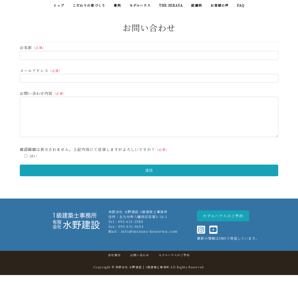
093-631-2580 (130, 228)
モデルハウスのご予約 (174, 262)
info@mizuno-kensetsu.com (149, 238)
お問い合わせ (139, 262)
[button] (223, 222)
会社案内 (114, 262)
